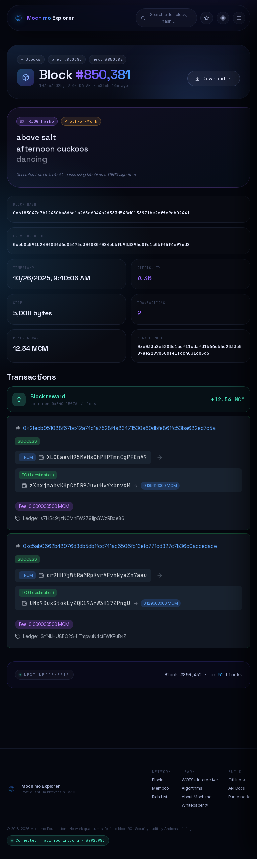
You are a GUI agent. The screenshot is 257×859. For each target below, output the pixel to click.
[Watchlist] (206, 18)
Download (213, 78)
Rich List (159, 796)
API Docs (236, 788)
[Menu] (239, 18)
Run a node (239, 796)
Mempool (161, 788)
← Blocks (31, 59)
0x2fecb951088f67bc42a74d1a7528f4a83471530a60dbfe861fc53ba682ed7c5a (119, 428)
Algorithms (192, 788)
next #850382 (108, 59)
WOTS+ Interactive (200, 779)
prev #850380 (67, 59)
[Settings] (223, 18)
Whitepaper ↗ (195, 805)
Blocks (158, 779)
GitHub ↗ (236, 779)
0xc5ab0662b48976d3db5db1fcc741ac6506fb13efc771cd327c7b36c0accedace (120, 546)
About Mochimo (196, 796)
